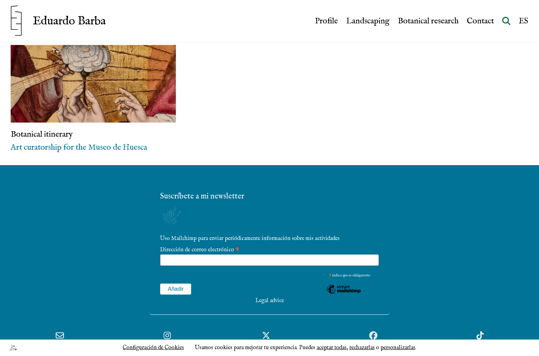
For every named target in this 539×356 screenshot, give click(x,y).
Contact (480, 21)
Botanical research (428, 21)
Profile (326, 21)
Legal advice (269, 300)
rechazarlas (362, 347)
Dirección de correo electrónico (199, 249)
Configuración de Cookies (153, 347)
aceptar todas (331, 347)
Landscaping (367, 21)
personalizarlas (398, 347)
